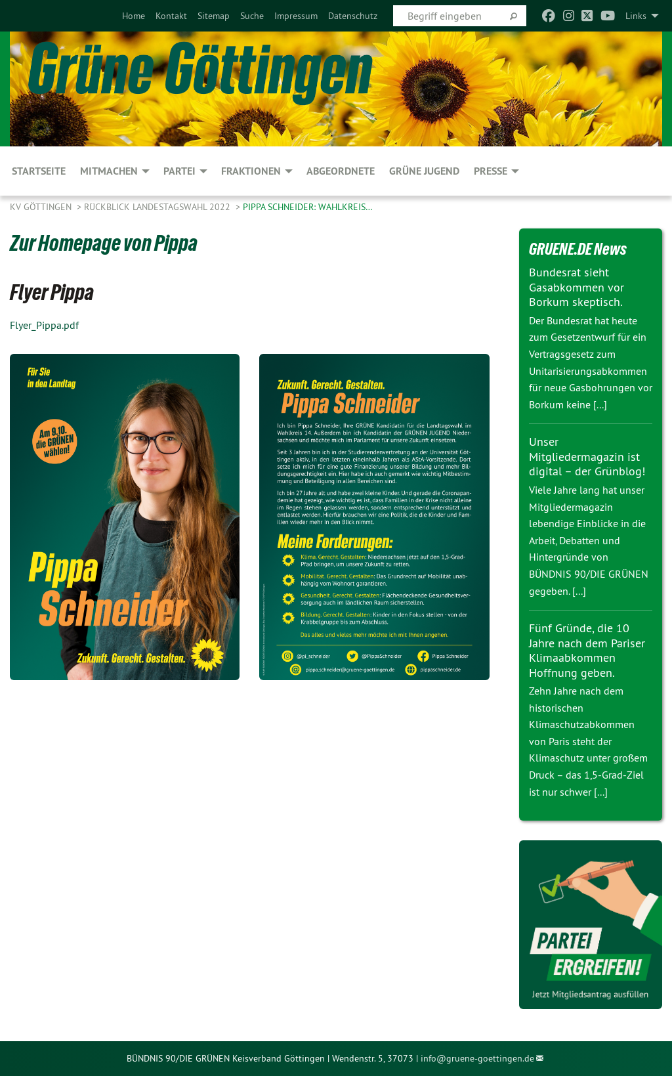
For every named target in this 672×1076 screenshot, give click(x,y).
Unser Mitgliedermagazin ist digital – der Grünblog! (587, 456)
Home (133, 16)
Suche (252, 16)
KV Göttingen (42, 207)
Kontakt (171, 16)
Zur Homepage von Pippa (104, 242)
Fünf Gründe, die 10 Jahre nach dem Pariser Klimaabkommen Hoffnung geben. (587, 650)
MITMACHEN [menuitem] (109, 171)
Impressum (296, 16)
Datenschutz (352, 16)
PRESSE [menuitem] (490, 171)
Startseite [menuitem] (39, 171)
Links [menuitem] (635, 16)
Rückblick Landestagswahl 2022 (158, 207)
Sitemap (214, 16)
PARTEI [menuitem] (179, 171)
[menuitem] (133, 16)
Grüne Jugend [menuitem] (424, 171)
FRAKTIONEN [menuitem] (251, 171)
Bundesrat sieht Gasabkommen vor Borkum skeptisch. (576, 287)
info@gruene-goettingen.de (477, 1058)
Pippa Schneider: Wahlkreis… (308, 207)
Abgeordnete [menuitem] (340, 171)
